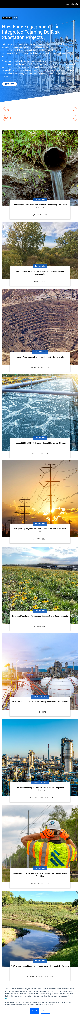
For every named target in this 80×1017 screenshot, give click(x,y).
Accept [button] (34, 1011)
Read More (9, 84)
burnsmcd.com (71, 4)
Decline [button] (45, 1011)
